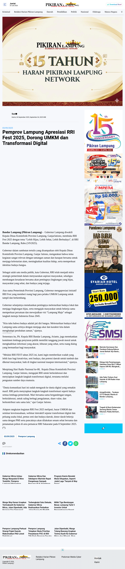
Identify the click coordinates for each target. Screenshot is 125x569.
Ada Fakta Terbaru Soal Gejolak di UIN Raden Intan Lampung (110, 379)
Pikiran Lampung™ (8, 563)
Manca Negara (111, 11)
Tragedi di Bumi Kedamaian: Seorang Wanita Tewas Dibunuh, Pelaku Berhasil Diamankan (110, 409)
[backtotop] (62, 550)
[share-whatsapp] (75, 443)
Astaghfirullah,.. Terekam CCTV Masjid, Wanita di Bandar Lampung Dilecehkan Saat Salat (109, 394)
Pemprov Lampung (26, 436)
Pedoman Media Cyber (71, 557)
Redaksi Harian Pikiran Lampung (28, 11)
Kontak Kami (96, 558)
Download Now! (116, 4)
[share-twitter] (70, 443)
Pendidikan (62, 11)
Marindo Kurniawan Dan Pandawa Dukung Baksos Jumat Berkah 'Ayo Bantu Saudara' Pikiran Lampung (110, 349)
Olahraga (97, 11)
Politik (74, 11)
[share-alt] (59, 443)
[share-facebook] (64, 443)
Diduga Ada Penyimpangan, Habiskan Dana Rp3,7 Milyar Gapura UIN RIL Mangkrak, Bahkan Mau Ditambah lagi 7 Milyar (110, 364)
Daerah (50, 11)
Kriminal (6, 11)
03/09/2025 (7, 128)
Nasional (85, 11)
